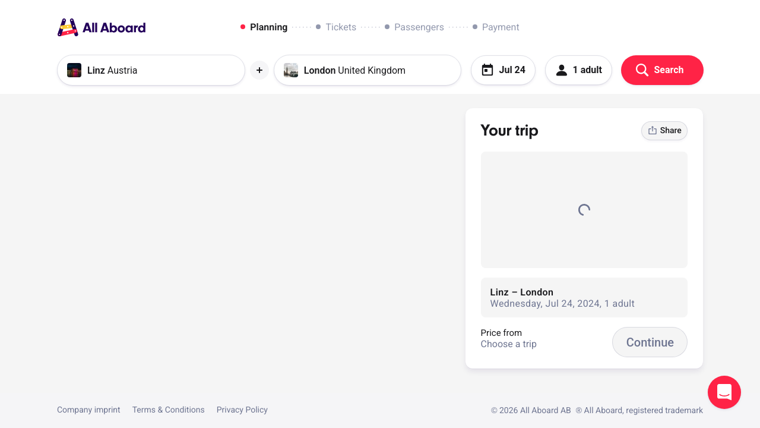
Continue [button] (650, 342)
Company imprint (89, 410)
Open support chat (724, 392)
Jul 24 (503, 70)
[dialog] (379, 27)
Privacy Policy (242, 410)
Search (659, 70)
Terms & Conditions (168, 410)
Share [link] (665, 131)
